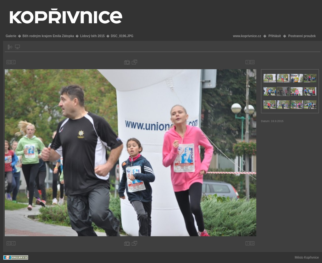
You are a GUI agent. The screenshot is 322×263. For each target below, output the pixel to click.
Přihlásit (275, 36)
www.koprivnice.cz (247, 36)
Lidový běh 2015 (92, 36)
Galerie (11, 36)
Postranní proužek (302, 36)
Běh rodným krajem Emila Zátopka (48, 36)
